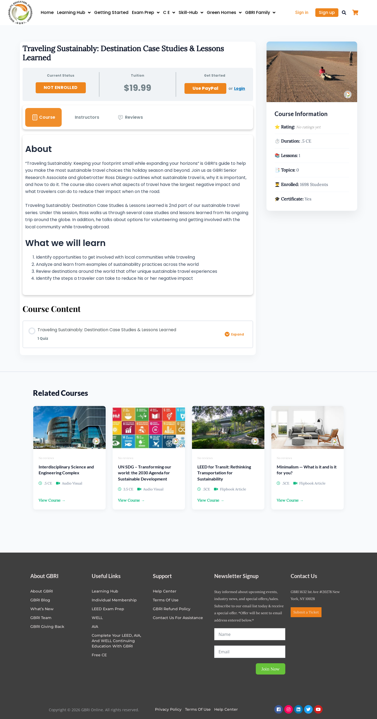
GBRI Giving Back (47, 626)
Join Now (270, 669)
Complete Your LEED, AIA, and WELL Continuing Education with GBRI (116, 641)
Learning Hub (74, 12)
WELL (97, 617)
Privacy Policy (168, 709)
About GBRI (41, 591)
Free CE (99, 655)
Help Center (226, 709)
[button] (344, 12)
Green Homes (224, 12)
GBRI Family (260, 12)
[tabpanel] (137, 215)
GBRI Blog (40, 600)
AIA (95, 626)
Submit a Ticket (306, 612)
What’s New (42, 608)
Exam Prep (146, 12)
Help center (164, 591)
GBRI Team (40, 617)
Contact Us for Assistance (178, 617)
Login (239, 88)
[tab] (43, 117)
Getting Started (111, 12)
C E (169, 12)
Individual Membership (114, 600)
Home (47, 12)
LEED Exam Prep (108, 608)
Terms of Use (166, 600)
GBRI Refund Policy (171, 608)
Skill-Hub (191, 12)
